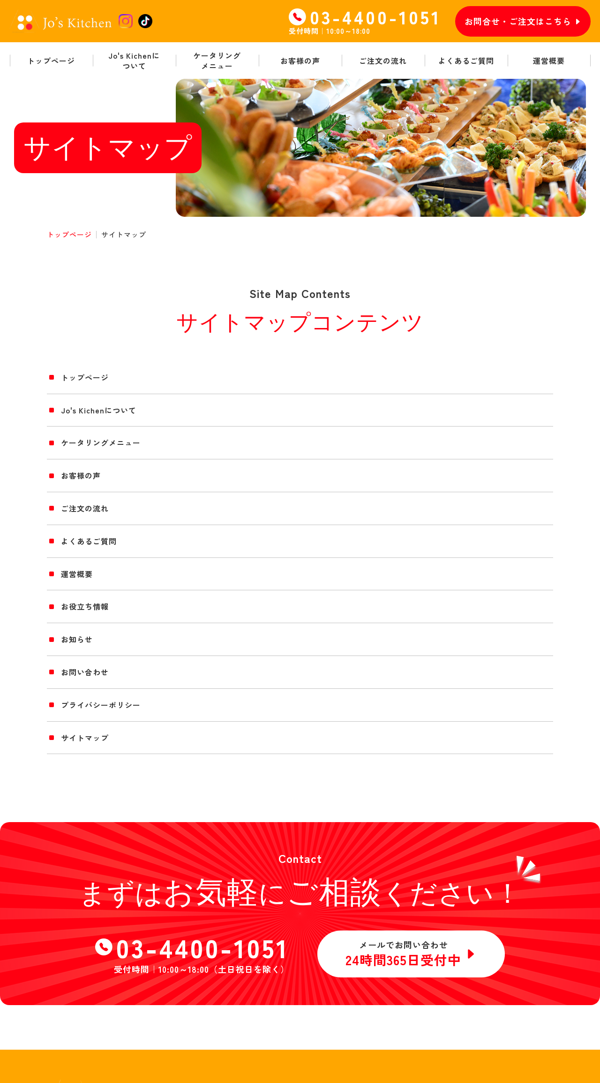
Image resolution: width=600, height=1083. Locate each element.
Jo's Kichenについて (98, 410)
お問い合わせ (85, 672)
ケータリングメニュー (101, 442)
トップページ (69, 234)
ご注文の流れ (85, 508)
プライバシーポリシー (101, 704)
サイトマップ (85, 737)
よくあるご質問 (89, 541)
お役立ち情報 (85, 606)
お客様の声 (81, 475)
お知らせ (77, 639)
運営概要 (77, 574)
